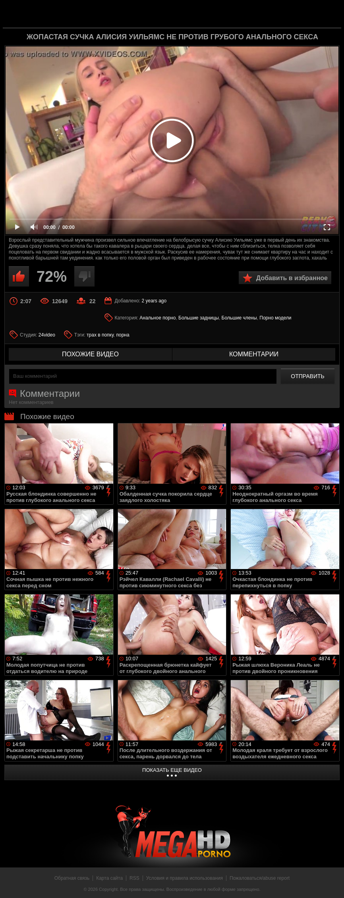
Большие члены (239, 318)
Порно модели (275, 318)
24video (47, 335)
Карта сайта (109, 878)
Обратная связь (71, 878)
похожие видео (90, 354)
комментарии (253, 354)
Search (329, 14)
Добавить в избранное (292, 278)
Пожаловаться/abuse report (260, 878)
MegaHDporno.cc (184, 13)
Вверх (332, 883)
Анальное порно (157, 318)
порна (122, 335)
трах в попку (100, 335)
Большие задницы (198, 318)
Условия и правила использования (184, 878)
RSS (134, 878)
